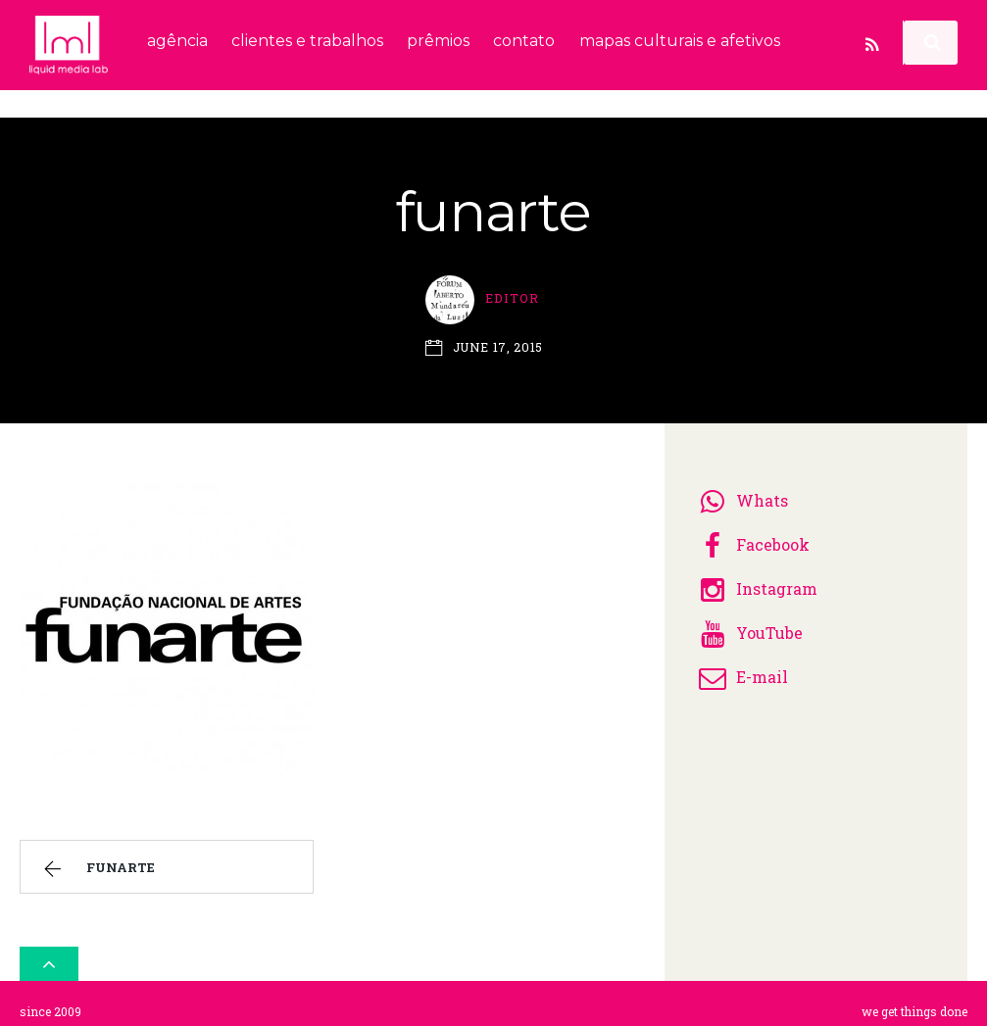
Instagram (755, 580)
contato (524, 40)
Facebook (751, 536)
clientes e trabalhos (307, 40)
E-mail (740, 669)
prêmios (438, 40)
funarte (96, 862)
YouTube (748, 624)
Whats (740, 492)
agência (177, 40)
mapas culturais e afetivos (679, 40)
